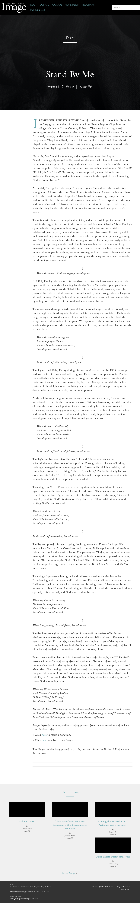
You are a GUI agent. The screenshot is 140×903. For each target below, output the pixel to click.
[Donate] (44, 5)
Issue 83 (70, 838)
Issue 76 (113, 835)
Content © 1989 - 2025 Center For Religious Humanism (111, 887)
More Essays (70, 873)
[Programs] (88, 5)
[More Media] (72, 5)
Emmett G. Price (61, 87)
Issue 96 (85, 87)
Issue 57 (113, 866)
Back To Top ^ (125, 889)
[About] (32, 5)
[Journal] (57, 5)
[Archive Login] (37, 10)
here (44, 735)
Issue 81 (27, 831)
